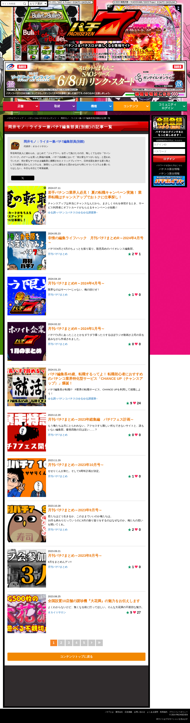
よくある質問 (152, 712)
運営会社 (119, 712)
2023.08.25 (96, 602)
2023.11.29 (96, 466)
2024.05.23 (96, 241)
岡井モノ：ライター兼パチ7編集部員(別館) (54, 141)
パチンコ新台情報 (169, 173)
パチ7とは (109, 712)
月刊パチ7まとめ (58, 254)
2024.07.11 (96, 198)
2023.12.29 (96, 423)
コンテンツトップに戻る (76, 656)
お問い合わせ (139, 712)
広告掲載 (128, 712)
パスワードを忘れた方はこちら (169, 165)
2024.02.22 (96, 332)
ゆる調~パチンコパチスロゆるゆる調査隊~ (73, 212)
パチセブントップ (15, 118)
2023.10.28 (96, 515)
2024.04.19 (96, 284)
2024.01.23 (96, 382)
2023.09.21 (96, 557)
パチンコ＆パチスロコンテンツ (42, 118)
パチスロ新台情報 (169, 169)
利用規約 (163, 712)
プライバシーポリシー (178, 712)
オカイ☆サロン (57, 612)
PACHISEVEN (182, 715)
